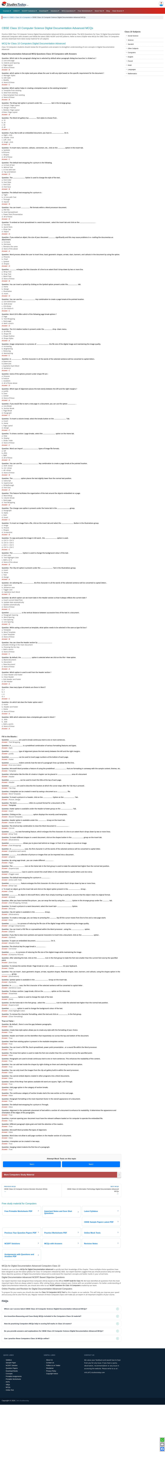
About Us (49, 1424)
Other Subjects (133, 149)
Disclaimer (50, 1432)
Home (5, 17)
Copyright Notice (52, 1438)
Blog (108, 11)
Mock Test (98, 11)
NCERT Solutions (28, 11)
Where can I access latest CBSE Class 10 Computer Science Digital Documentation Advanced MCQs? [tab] (45, 1373)
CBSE (15, 11)
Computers (26, 17)
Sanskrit (131, 145)
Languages (132, 170)
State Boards (117, 11)
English (130, 158)
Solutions (54, 11)
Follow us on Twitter (53, 1430)
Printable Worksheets (13, 1443)
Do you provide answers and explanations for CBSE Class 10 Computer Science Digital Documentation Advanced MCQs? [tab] (53, 1395)
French (130, 162)
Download (43, 11)
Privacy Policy (51, 1435)
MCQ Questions (68, 11)
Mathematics (132, 175)
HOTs (8, 1446)
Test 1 (32, 1196)
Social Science (133, 137)
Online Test (10, 1454)
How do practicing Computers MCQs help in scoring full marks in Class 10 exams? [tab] (38, 1388)
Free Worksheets (84, 11)
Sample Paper (11, 1427)
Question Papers (12, 1432)
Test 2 (91, 1196)
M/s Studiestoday (23, 1465)
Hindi (130, 166)
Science (131, 141)
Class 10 (18, 17)
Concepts (9, 1438)
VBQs (8, 1449)
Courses (6, 11)
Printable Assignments (14, 1441)
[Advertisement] (70, 38)
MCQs (8, 1451)
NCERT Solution (11, 1430)
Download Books (12, 1435)
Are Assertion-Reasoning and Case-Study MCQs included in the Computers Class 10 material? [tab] (42, 1380)
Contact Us (50, 1427)
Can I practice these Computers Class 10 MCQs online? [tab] (26, 1403)
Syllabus (9, 1424)
